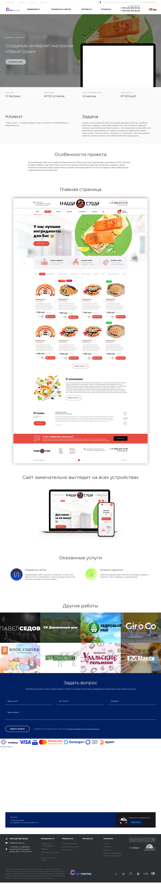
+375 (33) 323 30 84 (130, 11)
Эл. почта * (64, 701)
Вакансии (43, 2)
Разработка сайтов (35, 570)
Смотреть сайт (16, 62)
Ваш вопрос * (14, 712)
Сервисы (44, 849)
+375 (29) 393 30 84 (130, 8)
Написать (135, 822)
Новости (22, 2)
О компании (9, 2)
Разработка (67, 838)
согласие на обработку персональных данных (82, 729)
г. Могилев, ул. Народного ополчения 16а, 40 (118, 2)
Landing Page (67, 850)
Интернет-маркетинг (111, 570)
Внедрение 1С (47, 838)
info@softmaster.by (149, 2)
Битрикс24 (88, 838)
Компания (108, 838)
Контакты (32, 2)
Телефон (115, 701)
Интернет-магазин (69, 843)
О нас (106, 843)
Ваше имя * (13, 701)
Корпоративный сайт (70, 847)
